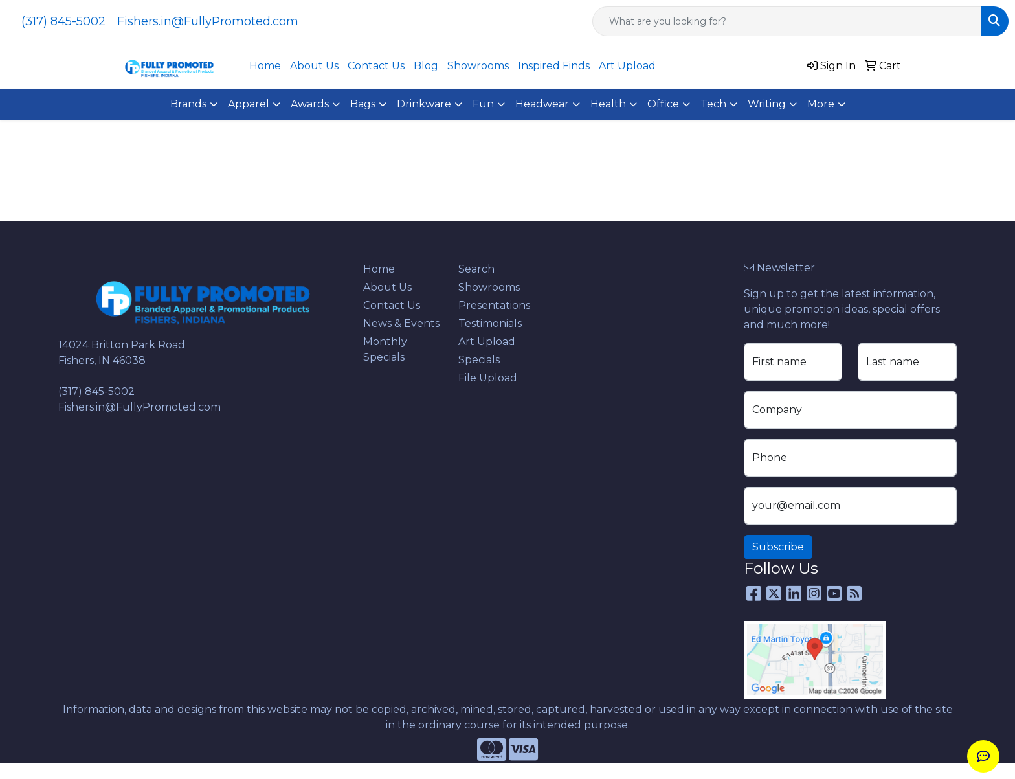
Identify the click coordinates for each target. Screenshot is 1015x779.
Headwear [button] (542, 104)
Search (476, 269)
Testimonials (490, 323)
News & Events (401, 323)
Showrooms (478, 66)
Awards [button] (310, 104)
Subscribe (778, 547)
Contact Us (376, 66)
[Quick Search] (786, 21)
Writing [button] (767, 104)
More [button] (820, 104)
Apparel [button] (248, 104)
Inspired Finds (554, 66)
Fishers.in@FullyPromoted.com (207, 21)
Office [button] (663, 104)
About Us (314, 66)
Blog (426, 66)
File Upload (487, 378)
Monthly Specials (385, 349)
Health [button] (608, 104)
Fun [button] (483, 104)
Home (265, 66)
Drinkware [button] (424, 104)
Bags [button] (362, 104)
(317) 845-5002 (63, 21)
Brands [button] (188, 104)
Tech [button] (713, 104)
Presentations (494, 305)
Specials (479, 360)
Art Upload (627, 66)
